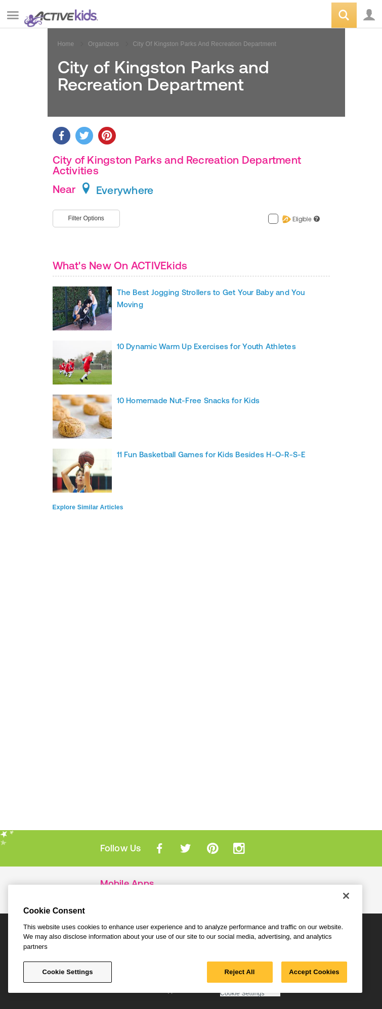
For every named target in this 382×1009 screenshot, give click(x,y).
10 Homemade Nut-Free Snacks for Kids (188, 400)
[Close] (346, 896)
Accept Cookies (314, 972)
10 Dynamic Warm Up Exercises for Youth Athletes (206, 346)
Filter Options (86, 218)
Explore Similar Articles (88, 507)
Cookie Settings (242, 993)
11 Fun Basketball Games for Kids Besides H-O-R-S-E (211, 454)
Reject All (240, 972)
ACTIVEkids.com (59, 16)
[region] (185, 939)
